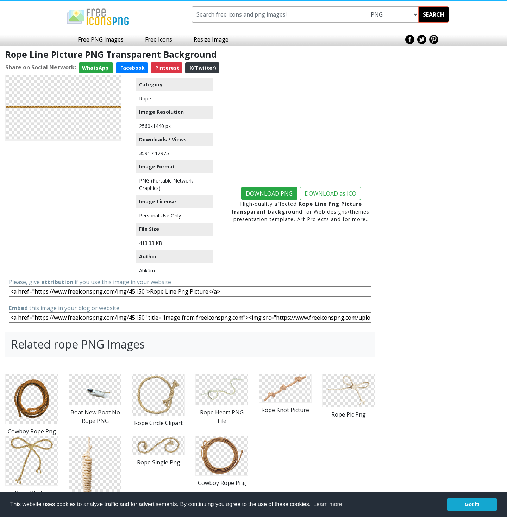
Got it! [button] (472, 504)
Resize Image (211, 39)
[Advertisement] (63, 187)
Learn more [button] (327, 504)
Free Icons (158, 39)
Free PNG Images (101, 39)
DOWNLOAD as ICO (330, 193)
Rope (145, 98)
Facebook (132, 67)
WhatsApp (96, 67)
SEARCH (433, 14)
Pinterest (166, 67)
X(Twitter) (202, 67)
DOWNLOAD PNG (269, 193)
